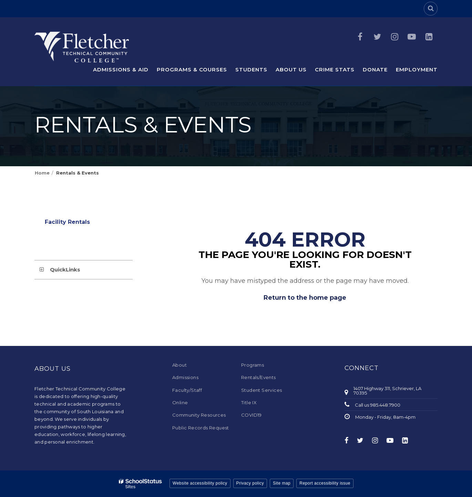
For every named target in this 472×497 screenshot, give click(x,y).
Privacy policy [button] (250, 483)
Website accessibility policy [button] (200, 483)
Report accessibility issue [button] (324, 483)
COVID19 (251, 415)
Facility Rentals (80, 223)
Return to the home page (305, 297)
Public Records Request (200, 427)
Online (180, 402)
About (179, 365)
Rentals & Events (77, 173)
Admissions (185, 377)
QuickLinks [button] (65, 269)
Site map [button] (281, 483)
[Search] (430, 8)
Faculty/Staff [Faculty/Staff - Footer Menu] (187, 390)
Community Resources (199, 415)
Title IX (249, 402)
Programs (252, 365)
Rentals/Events (258, 377)
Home (42, 173)
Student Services (261, 390)
